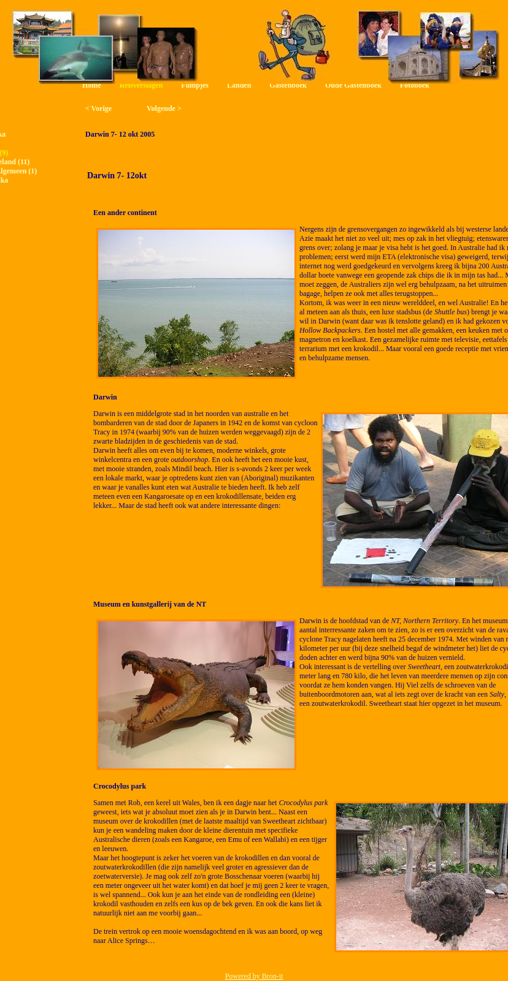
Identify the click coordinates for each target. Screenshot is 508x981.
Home (91, 85)
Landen (239, 85)
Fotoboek (414, 85)
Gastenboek (288, 85)
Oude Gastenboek (353, 85)
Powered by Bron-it (254, 976)
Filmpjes (195, 85)
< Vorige (98, 108)
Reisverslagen (141, 85)
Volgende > (164, 108)
